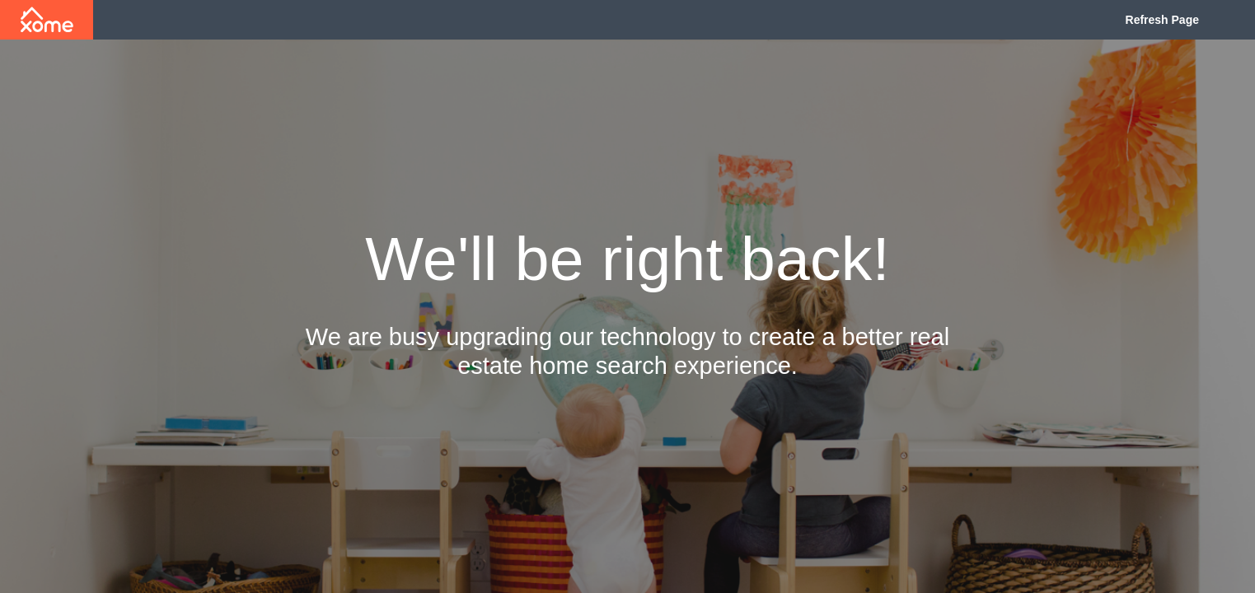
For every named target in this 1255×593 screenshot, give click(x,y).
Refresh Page (1162, 19)
